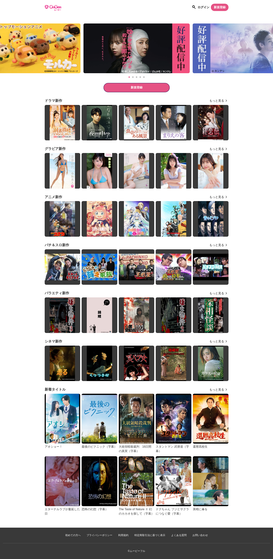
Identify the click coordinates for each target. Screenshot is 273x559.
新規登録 (220, 7)
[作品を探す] (194, 7)
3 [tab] (136, 77)
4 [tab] (140, 77)
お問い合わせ (200, 535)
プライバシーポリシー (99, 535)
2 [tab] (133, 77)
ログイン (203, 7)
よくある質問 (179, 535)
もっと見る (216, 100)
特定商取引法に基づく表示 (149, 535)
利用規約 (123, 535)
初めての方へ (73, 535)
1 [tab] (129, 77)
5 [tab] (144, 77)
